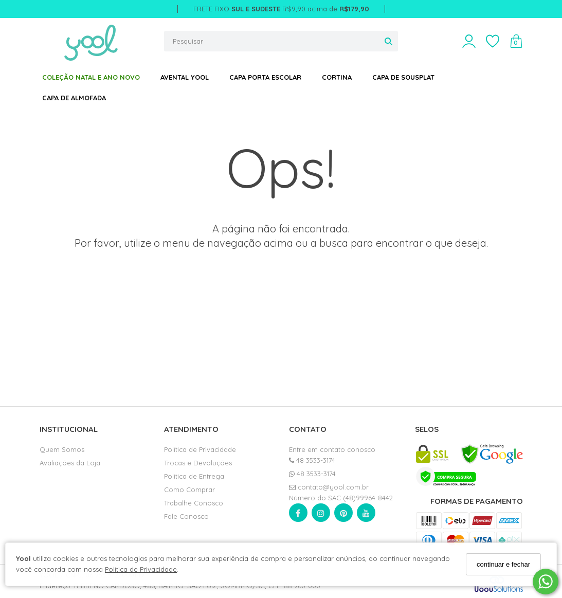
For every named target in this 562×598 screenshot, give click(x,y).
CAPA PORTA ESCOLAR (265, 77)
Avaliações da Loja (70, 463)
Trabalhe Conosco (193, 503)
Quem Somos (62, 449)
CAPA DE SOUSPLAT (403, 77)
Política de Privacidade (141, 569)
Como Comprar (189, 489)
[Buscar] (388, 41)
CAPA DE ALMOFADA (74, 98)
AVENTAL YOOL (184, 77)
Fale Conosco (186, 516)
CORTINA (337, 77)
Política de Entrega (194, 476)
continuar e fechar (503, 564)
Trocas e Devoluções (198, 463)
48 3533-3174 (312, 460)
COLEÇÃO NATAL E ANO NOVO (91, 77)
